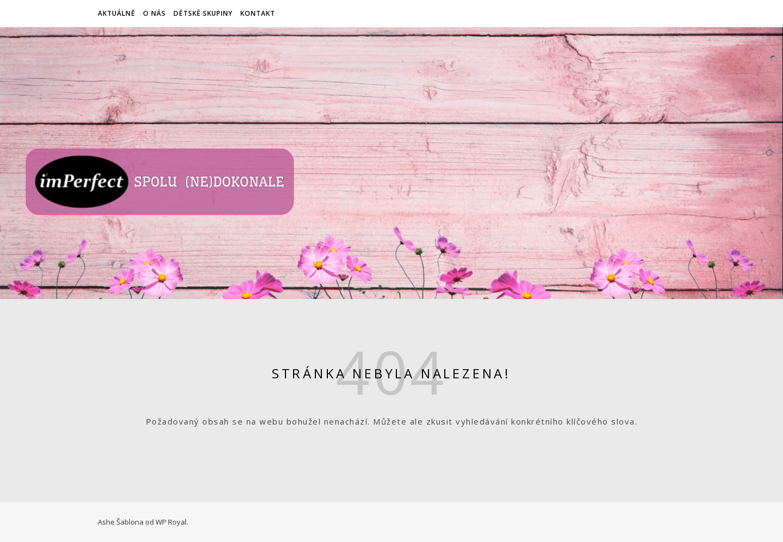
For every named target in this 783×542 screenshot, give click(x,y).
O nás (154, 13)
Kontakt (257, 13)
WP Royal (171, 522)
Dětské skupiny (203, 13)
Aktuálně (116, 13)
